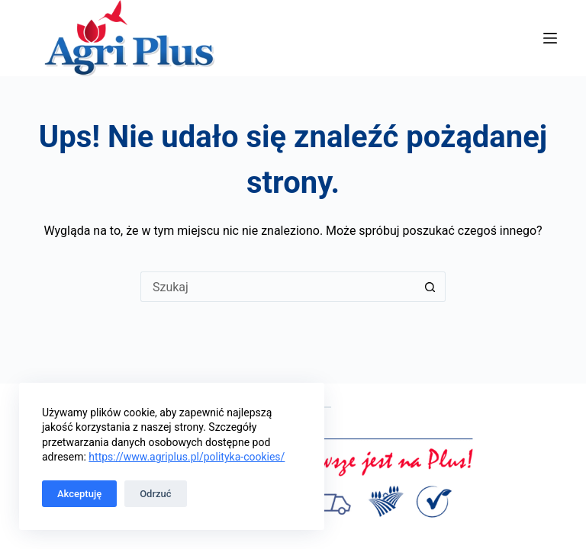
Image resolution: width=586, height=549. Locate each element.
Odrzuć (155, 493)
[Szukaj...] (277, 286)
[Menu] (550, 38)
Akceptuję (79, 493)
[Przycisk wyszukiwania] (430, 286)
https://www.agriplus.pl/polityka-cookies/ (187, 457)
